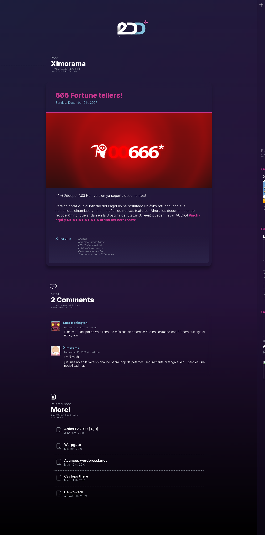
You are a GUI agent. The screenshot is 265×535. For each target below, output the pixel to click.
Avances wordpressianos (85, 461)
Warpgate (72, 445)
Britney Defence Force (91, 241)
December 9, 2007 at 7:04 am (80, 327)
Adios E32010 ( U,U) (81, 429)
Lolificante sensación (90, 248)
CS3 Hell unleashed (90, 245)
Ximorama (68, 63)
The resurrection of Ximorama (96, 254)
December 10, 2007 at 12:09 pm (82, 352)
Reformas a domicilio (90, 251)
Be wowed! (73, 492)
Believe (82, 238)
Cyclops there (76, 476)
